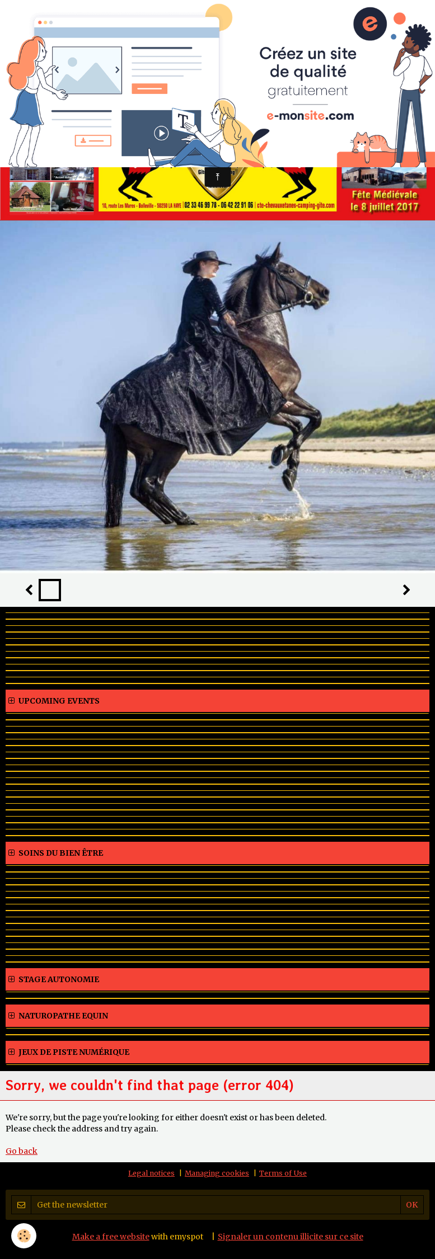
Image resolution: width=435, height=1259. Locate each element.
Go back (22, 1151)
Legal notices (151, 1173)
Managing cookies (217, 1173)
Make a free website (110, 1237)
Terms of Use (283, 1173)
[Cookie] (23, 1235)
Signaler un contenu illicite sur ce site (290, 1237)
